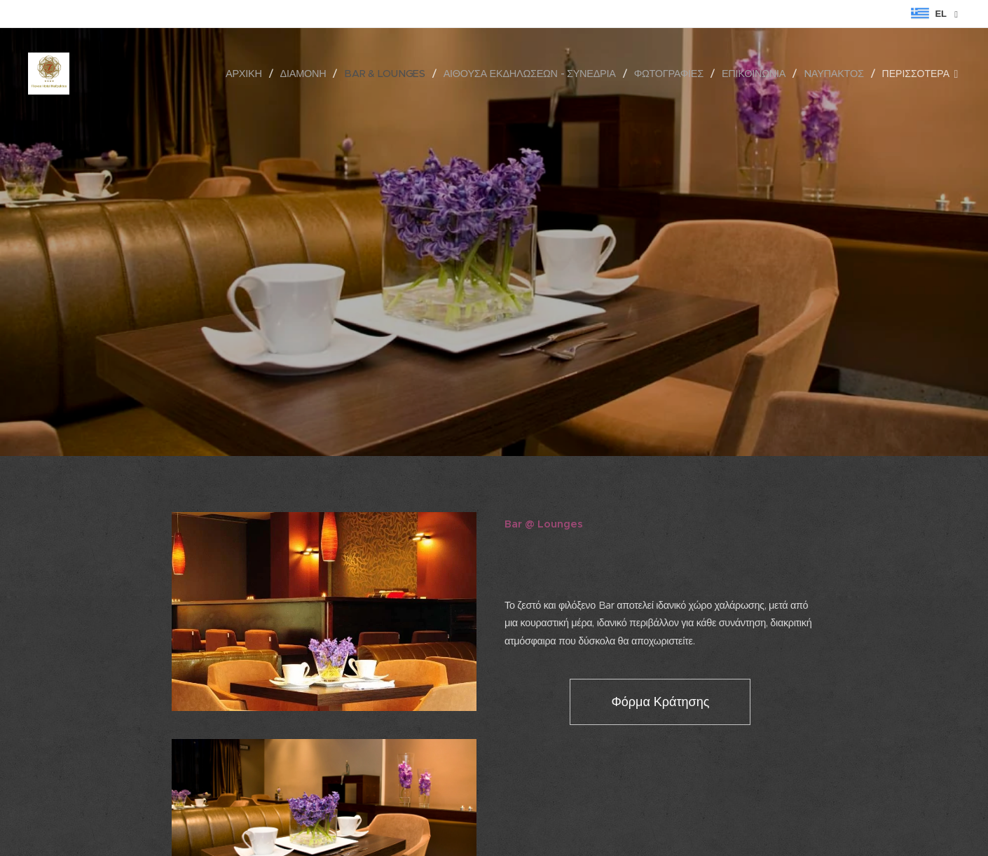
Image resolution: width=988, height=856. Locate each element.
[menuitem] (250, 73)
